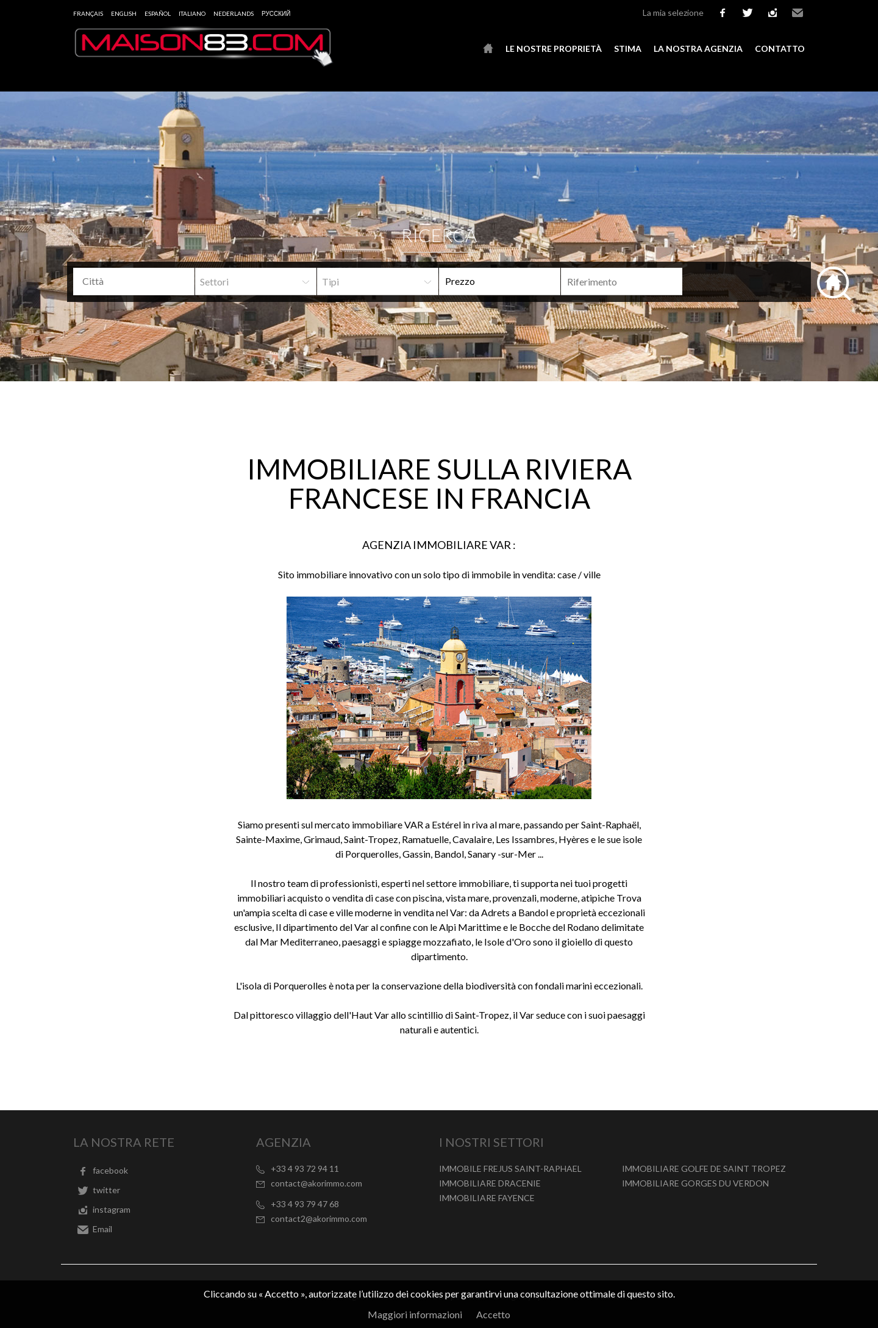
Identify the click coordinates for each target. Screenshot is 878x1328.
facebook (722, 13)
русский (276, 13)
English (124, 13)
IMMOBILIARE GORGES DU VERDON (695, 1183)
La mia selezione (673, 12)
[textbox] (143, 281)
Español (158, 13)
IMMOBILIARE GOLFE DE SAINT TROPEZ (704, 1168)
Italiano (192, 13)
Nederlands (233, 13)
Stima (627, 48)
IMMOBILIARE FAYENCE (487, 1198)
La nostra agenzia (698, 48)
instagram (772, 13)
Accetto (493, 1314)
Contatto (780, 48)
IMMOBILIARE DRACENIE (490, 1183)
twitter (747, 13)
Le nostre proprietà (553, 48)
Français (88, 13)
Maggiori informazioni (415, 1314)
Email (797, 13)
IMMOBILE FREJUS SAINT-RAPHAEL (510, 1168)
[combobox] (134, 281)
